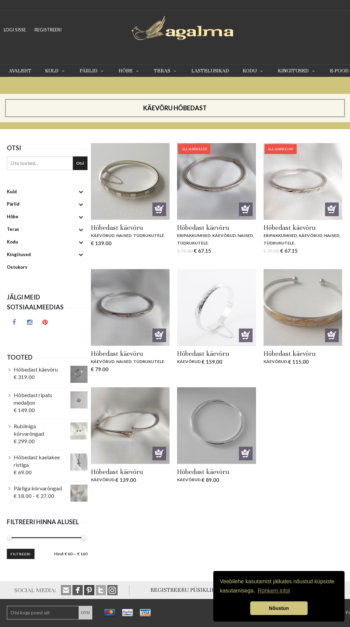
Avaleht (20, 71)
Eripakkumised (194, 235)
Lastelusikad (210, 71)
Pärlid (92, 71)
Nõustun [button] (279, 608)
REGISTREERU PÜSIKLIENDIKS (191, 590)
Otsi (80, 163)
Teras (166, 71)
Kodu (253, 71)
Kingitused (297, 71)
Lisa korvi (159, 209)
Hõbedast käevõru (117, 227)
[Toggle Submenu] (81, 191)
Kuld (55, 71)
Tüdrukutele (148, 235)
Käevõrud (103, 235)
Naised (124, 235)
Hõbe (129, 71)
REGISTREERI (48, 29)
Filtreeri (21, 554)
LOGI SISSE (15, 29)
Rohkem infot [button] (274, 591)
